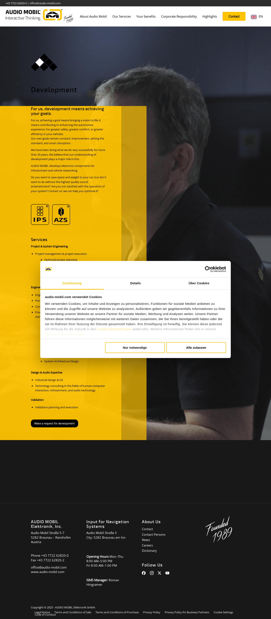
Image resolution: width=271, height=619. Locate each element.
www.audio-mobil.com (47, 572)
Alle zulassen (196, 347)
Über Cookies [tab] (199, 283)
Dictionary (149, 550)
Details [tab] (135, 283)
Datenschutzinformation (64, 334)
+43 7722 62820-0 (16, 3)
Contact (147, 529)
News (146, 540)
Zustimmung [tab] (72, 283)
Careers (147, 545)
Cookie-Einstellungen (114, 329)
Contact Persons (153, 534)
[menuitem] (93, 16)
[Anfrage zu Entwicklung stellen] (54, 424)
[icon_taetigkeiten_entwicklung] (44, 62)
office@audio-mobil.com (45, 3)
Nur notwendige (135, 347)
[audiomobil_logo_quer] (39, 14)
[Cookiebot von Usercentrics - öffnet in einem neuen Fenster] (207, 269)
